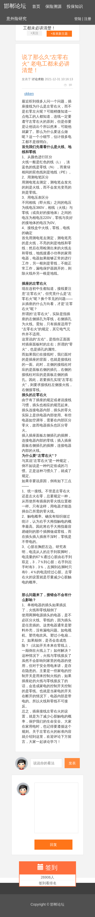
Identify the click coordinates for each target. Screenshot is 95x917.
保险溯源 (53, 6)
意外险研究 (16, 18)
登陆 (77, 19)
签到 (51, 867)
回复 (53, 845)
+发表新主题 (59, 33)
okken (29, 94)
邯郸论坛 (15, 6)
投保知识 (75, 6)
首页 (36, 6)
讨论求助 (38, 79)
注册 (87, 19)
